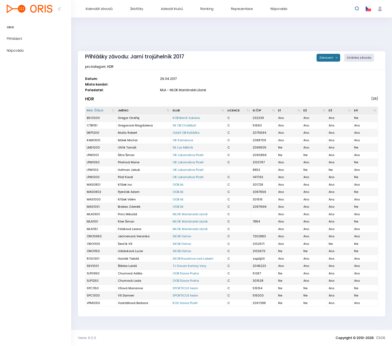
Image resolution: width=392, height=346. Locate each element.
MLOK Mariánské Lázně (190, 214)
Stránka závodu (359, 58)
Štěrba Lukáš (127, 266)
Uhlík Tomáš (127, 147)
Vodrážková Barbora (133, 303)
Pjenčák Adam (129, 192)
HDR (89, 99)
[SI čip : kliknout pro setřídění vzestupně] (264, 110)
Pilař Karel (125, 177)
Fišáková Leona (129, 229)
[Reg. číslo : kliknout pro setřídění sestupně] (101, 110)
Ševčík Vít (125, 244)
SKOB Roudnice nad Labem (193, 258)
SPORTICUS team (185, 288)
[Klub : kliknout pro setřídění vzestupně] (198, 110)
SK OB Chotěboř (184, 125)
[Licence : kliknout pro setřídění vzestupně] (238, 110)
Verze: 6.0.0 (87, 338)
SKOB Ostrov (182, 236)
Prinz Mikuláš (127, 214)
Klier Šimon (126, 221)
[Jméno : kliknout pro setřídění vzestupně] (144, 110)
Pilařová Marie (128, 162)
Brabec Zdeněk (129, 206)
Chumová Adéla (130, 273)
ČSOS (380, 338)
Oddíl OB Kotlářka (186, 132)
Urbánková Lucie (130, 251)
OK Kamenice (183, 140)
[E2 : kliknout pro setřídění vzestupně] (314, 110)
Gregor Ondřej (128, 118)
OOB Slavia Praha (186, 273)
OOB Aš (178, 184)
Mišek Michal (127, 140)
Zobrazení (326, 58)
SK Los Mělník (183, 147)
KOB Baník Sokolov (186, 118)
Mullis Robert (127, 132)
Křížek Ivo (125, 184)
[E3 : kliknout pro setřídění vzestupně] (340, 110)
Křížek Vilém (127, 199)
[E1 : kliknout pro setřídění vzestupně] (289, 110)
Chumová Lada (129, 280)
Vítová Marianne (130, 288)
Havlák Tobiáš (128, 258)
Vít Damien (126, 295)
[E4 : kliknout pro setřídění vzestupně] (365, 110)
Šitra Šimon (126, 155)
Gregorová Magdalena (135, 125)
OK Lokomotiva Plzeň (188, 155)
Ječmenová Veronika (134, 236)
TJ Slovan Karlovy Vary (189, 266)
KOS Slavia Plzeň (185, 303)
